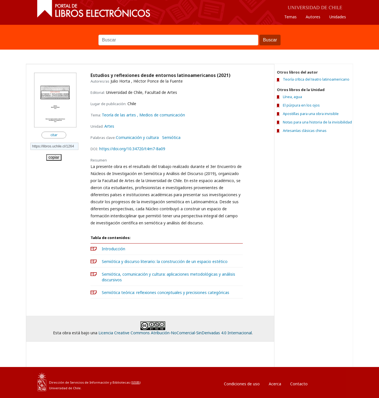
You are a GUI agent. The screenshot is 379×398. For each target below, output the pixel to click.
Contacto (299, 383)
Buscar (189, 32)
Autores (313, 16)
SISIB (136, 382)
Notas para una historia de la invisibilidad (317, 122)
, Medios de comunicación (161, 115)
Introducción (113, 248)
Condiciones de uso (242, 383)
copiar (54, 157)
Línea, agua (292, 96)
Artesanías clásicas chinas (305, 130)
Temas (290, 16)
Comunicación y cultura (137, 137)
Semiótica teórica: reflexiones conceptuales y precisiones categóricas (165, 292)
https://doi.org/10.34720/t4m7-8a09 (132, 148)
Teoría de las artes (119, 115)
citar (54, 134)
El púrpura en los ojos (301, 105)
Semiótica (171, 137)
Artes (109, 126)
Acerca (275, 383)
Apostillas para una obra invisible (311, 113)
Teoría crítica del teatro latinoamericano (316, 79)
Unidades (337, 16)
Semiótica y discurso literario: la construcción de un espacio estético (165, 261)
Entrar (324, 382)
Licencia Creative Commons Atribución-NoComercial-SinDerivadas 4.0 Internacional (175, 332)
